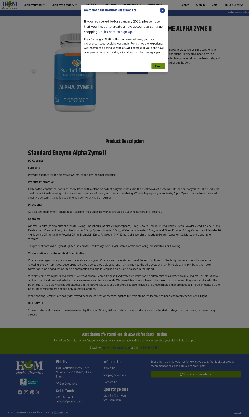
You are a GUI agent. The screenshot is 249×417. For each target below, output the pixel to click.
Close (158, 66)
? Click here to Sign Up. (116, 31)
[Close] (162, 10)
